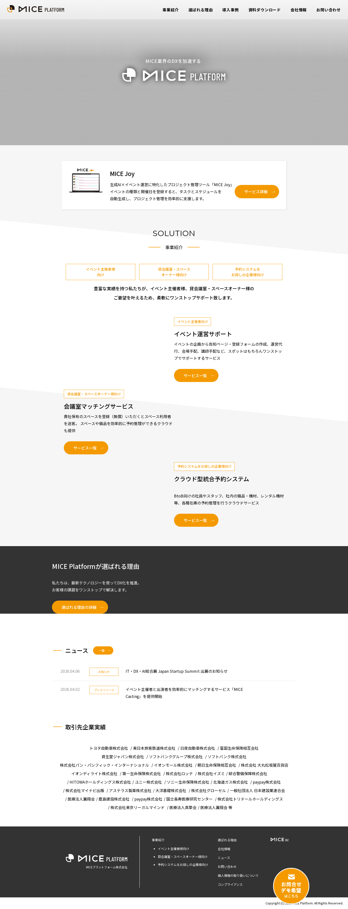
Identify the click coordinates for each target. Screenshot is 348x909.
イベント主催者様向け (100, 272)
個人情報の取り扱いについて (238, 875)
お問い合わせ (328, 10)
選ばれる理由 (200, 10)
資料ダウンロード (264, 10)
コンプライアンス (230, 884)
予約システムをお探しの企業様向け (247, 272)
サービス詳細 (256, 191)
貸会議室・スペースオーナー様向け (174, 272)
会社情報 (298, 10)
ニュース (224, 857)
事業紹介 (170, 10)
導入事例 (230, 10)
